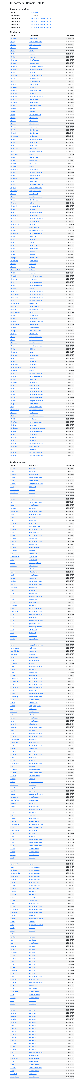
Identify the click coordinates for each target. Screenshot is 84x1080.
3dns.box (32, 897)
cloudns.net (33, 636)
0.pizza (12, 718)
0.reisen (13, 779)
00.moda (13, 230)
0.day (12, 526)
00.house (13, 267)
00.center (13, 69)
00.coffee (13, 422)
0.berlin (12, 468)
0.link (12, 903)
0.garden (13, 773)
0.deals (12, 760)
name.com (32, 264)
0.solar (12, 849)
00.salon (13, 288)
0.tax (12, 733)
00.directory (14, 261)
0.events (13, 508)
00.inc (12, 385)
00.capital (13, 276)
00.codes (13, 328)
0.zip (12, 836)
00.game (13, 346)
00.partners (35, 12)
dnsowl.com (33, 361)
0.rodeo (12, 639)
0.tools (12, 794)
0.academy (14, 909)
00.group (13, 188)
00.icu (12, 449)
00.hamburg (14, 191)
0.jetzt (12, 1065)
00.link (12, 379)
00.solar (13, 203)
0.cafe (12, 806)
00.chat (12, 51)
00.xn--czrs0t (14, 325)
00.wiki (12, 112)
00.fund (13, 398)
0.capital (13, 727)
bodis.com (32, 57)
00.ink (12, 212)
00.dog (12, 331)
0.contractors (14, 490)
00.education (14, 297)
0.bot (12, 995)
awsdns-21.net (34, 888)
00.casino (13, 343)
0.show (12, 669)
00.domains (14, 364)
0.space (13, 855)
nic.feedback (33, 382)
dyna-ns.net (33, 279)
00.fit (12, 99)
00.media (13, 163)
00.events (13, 352)
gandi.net (32, 72)
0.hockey (13, 538)
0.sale (12, 1025)
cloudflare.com (34, 60)
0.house (13, 1049)
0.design (13, 535)
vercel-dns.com (34, 548)
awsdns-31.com (34, 526)
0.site (12, 961)
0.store (12, 919)
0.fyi (11, 520)
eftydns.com (33, 160)
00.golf (12, 185)
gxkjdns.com (33, 325)
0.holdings (13, 982)
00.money (13, 279)
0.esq (12, 843)
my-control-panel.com (36, 66)
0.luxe (12, 630)
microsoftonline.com (36, 794)
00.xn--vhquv (14, 303)
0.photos (13, 1068)
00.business (14, 169)
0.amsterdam (14, 648)
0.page (12, 675)
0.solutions (14, 678)
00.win (12, 115)
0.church (13, 541)
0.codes (13, 578)
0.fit (11, 554)
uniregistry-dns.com (35, 596)
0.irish (12, 560)
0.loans (12, 593)
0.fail (12, 514)
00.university (14, 224)
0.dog (12, 633)
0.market (13, 1019)
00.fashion (13, 133)
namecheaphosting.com (37, 428)
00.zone (13, 264)
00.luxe (12, 160)
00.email (13, 309)
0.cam (12, 931)
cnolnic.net (33, 127)
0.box (12, 897)
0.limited (13, 1016)
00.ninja (13, 425)
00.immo (13, 401)
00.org (12, 157)
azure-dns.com (34, 78)
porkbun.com (33, 103)
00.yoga (13, 258)
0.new (12, 827)
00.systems (14, 370)
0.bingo (12, 1055)
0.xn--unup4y (14, 739)
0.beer (12, 599)
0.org (12, 621)
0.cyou (12, 499)
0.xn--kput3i (14, 1059)
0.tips (12, 700)
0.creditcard (14, 493)
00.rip (12, 404)
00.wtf (12, 130)
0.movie (13, 1022)
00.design (13, 90)
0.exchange (14, 511)
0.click (12, 1052)
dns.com (32, 54)
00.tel (12, 221)
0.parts (12, 1010)
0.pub (12, 986)
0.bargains (13, 770)
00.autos (13, 45)
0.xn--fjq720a (14, 800)
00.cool (12, 81)
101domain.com (34, 995)
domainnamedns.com (36, 416)
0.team (12, 694)
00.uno (12, 227)
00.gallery (13, 355)
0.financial (13, 551)
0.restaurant (14, 785)
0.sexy (12, 666)
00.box (12, 361)
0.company (14, 611)
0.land (12, 614)
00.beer (12, 139)
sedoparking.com (35, 45)
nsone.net (32, 487)
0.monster (13, 952)
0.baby (12, 928)
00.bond (13, 84)
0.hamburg (14, 663)
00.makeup (14, 136)
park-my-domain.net (35, 608)
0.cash (12, 478)
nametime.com (34, 660)
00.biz (12, 54)
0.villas (12, 815)
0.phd (12, 840)
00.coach (13, 431)
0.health (13, 529)
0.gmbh (12, 906)
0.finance (13, 548)
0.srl (11, 709)
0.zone (12, 757)
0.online (13, 958)
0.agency (13, 736)
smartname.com (34, 81)
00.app (12, 209)
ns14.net (32, 468)
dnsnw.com (33, 654)
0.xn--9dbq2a (14, 651)
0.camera (13, 1031)
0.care (12, 481)
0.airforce (13, 870)
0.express (13, 1043)
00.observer (14, 428)
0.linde (12, 590)
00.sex (12, 197)
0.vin (12, 976)
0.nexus (13, 998)
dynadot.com (33, 639)
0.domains (13, 636)
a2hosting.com (34, 221)
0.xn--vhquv (14, 742)
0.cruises (13, 803)
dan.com (32, 112)
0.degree (13, 894)
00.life (12, 172)
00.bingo (13, 455)
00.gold (12, 182)
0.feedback (14, 979)
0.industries (14, 687)
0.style (12, 782)
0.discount (13, 861)
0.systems (13, 913)
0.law (12, 672)
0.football (13, 1074)
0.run (12, 642)
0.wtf (12, 575)
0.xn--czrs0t (14, 654)
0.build (12, 973)
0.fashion (13, 587)
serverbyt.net (33, 194)
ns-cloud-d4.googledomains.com (41, 27)
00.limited (13, 443)
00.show (13, 349)
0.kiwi (12, 767)
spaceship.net (33, 84)
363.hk (31, 51)
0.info (12, 690)
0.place (12, 1046)
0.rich (12, 1062)
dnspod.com (33, 145)
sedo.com (32, 648)
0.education (14, 797)
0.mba (12, 602)
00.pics (12, 318)
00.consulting (14, 294)
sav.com (32, 242)
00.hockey (13, 413)
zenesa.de (32, 496)
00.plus (12, 245)
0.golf (12, 660)
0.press (12, 964)
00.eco (12, 72)
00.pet (12, 252)
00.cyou (13, 63)
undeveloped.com (35, 563)
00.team (13, 218)
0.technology (14, 697)
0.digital (13, 754)
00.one (12, 255)
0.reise (12, 809)
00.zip (12, 407)
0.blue (12, 1001)
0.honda (13, 888)
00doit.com (33, 163)
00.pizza (13, 242)
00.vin (12, 300)
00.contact (13, 60)
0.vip (12, 715)
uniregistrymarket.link (36, 621)
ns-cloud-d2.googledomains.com (41, 21)
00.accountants (15, 270)
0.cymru (13, 496)
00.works (13, 124)
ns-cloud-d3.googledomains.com (41, 24)
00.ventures (14, 233)
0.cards (12, 730)
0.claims (13, 891)
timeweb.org (33, 989)
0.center (13, 502)
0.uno (12, 833)
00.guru (12, 358)
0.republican (14, 876)
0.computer (14, 992)
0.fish (12, 812)
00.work (13, 121)
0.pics (12, 627)
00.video (13, 236)
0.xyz (12, 745)
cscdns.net (32, 590)
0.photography (15, 873)
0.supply (13, 1037)
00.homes (13, 93)
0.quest (12, 967)
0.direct (12, 1004)
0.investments (15, 557)
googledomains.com (36, 96)
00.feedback (14, 382)
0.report (12, 867)
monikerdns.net (34, 712)
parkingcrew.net (34, 624)
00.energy (13, 75)
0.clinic (12, 882)
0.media (13, 1013)
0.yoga (12, 748)
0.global (13, 523)
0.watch (13, 1028)
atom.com (32, 148)
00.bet (12, 42)
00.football (14, 103)
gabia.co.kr (33, 39)
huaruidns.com (34, 1059)
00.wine (13, 118)
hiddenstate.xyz (34, 306)
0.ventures (13, 712)
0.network (13, 605)
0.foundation (14, 763)
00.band (13, 39)
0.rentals (13, 879)
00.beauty (13, 87)
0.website (13, 970)
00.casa (13, 48)
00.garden (13, 179)
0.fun (12, 943)
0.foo (12, 1071)
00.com (12, 151)
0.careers (13, 776)
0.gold (12, 657)
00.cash (13, 437)
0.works (13, 818)
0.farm (12, 584)
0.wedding (13, 566)
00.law (12, 200)
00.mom (13, 315)
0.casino (13, 900)
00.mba (12, 142)
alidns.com (33, 182)
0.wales (12, 563)
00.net (12, 145)
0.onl (12, 989)
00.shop (13, 416)
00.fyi (12, 282)
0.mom (12, 955)
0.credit (12, 791)
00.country (13, 306)
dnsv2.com (33, 642)
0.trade (12, 703)
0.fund (12, 788)
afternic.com (33, 48)
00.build (13, 452)
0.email (12, 505)
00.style (13, 273)
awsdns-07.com (34, 176)
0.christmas (14, 934)
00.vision (13, 419)
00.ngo (12, 391)
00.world (13, 127)
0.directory (13, 751)
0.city (12, 608)
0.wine (12, 569)
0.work (12, 572)
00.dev (12, 176)
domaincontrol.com (35, 42)
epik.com (32, 109)
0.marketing (14, 681)
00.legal (13, 322)
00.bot (12, 434)
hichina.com (33, 236)
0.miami (13, 724)
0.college (13, 937)
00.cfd (12, 395)
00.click (12, 57)
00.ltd (12, 373)
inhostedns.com (34, 355)
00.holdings (14, 376)
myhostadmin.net (35, 115)
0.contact (13, 1007)
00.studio (13, 446)
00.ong (12, 388)
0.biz (12, 487)
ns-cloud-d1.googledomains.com (41, 18)
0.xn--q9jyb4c (14, 1077)
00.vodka (13, 109)
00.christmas (14, 410)
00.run (12, 340)
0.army (12, 885)
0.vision (13, 916)
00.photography (15, 367)
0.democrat (14, 864)
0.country (13, 821)
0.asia (12, 624)
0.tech (12, 925)
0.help (12, 532)
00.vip (12, 239)
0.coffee (13, 581)
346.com (32, 239)
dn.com (31, 499)
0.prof (12, 846)
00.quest (13, 194)
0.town (12, 852)
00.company (14, 154)
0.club (12, 544)
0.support (13, 1040)
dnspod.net (33, 142)
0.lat (11, 940)
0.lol (11, 596)
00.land (12, 337)
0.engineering (14, 824)
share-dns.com (34, 1055)
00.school (13, 206)
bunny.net (32, 633)
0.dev (12, 645)
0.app (12, 684)
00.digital (13, 334)
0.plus (12, 721)
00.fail (12, 78)
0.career (13, 475)
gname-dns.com (34, 63)
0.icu (12, 617)
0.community (14, 830)
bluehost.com (33, 475)
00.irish (12, 106)
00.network (14, 148)
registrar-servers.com (36, 75)
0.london (13, 946)
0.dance (13, 1034)
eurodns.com (33, 425)
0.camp (12, 471)
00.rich (12, 440)
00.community (15, 312)
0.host (12, 949)
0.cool (12, 517)
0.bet (12, 858)
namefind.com (34, 169)
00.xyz (12, 285)
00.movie (13, 166)
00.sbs (12, 249)
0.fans (12, 922)
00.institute (14, 215)
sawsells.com (33, 449)
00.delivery (13, 66)
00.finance (13, 96)
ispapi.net (32, 523)
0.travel (12, 706)
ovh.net (31, 312)
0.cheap (13, 484)
